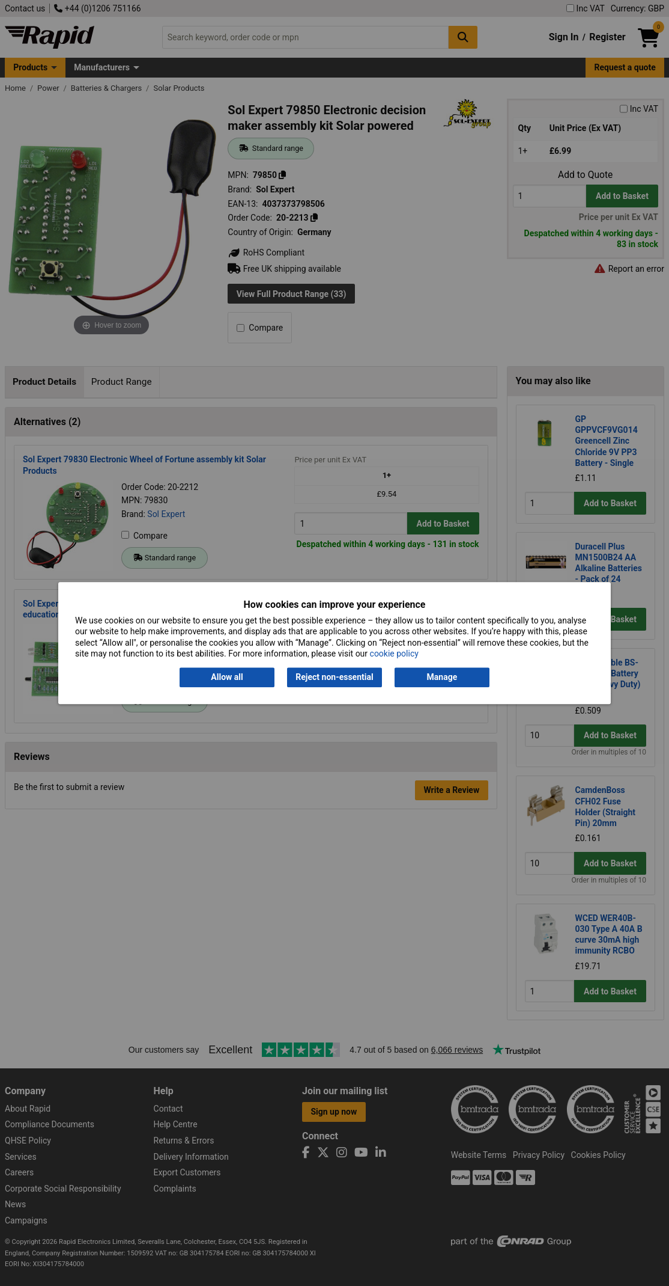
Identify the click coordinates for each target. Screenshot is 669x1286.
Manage (442, 677)
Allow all (227, 677)
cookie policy (394, 653)
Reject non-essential (334, 677)
